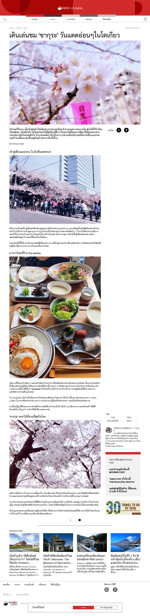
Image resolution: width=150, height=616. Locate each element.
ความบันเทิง (71, 19)
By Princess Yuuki (16, 143)
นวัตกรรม (89, 19)
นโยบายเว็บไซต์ (22, 594)
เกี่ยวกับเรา (7, 594)
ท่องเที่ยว (35, 19)
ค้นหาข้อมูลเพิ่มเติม (107, 608)
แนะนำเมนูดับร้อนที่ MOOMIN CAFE (119, 471)
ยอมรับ (83, 608)
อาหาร (52, 19)
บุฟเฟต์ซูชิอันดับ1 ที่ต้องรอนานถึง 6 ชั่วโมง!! (122, 490)
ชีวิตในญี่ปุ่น (107, 19)
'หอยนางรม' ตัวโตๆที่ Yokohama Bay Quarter (122, 480)
